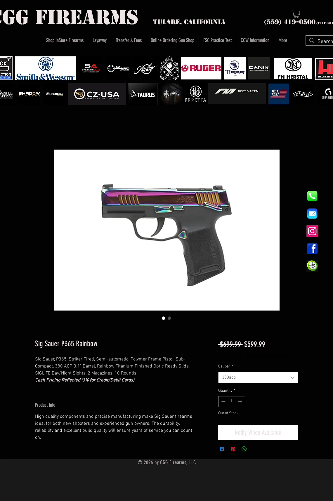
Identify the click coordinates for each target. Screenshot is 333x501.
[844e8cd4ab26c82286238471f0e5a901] (312, 196)
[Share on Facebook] (222, 449)
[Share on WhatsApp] (244, 449)
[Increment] (240, 401)
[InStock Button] (312, 266)
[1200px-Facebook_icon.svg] (312, 248)
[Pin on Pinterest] (233, 449)
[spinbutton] (231, 401)
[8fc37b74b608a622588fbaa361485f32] (312, 213)
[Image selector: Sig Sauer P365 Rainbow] (163, 318)
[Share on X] (255, 449)
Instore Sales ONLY (270, 355)
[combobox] (258, 377)
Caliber (225, 366)
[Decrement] (222, 401)
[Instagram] (312, 231)
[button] (296, 14)
